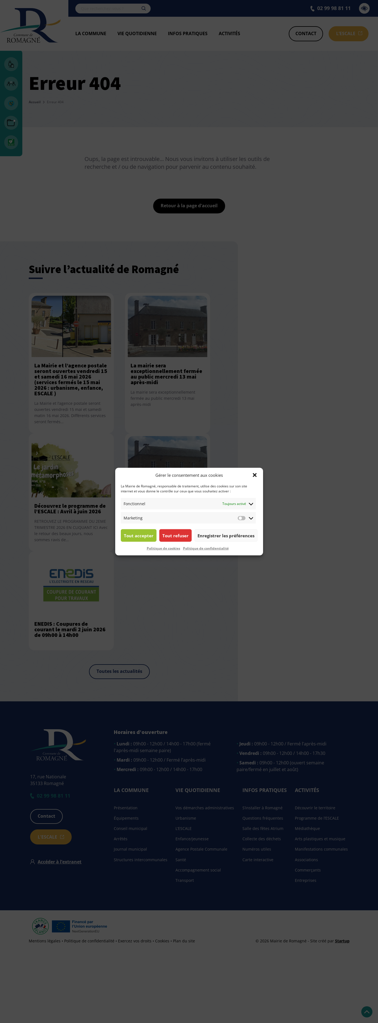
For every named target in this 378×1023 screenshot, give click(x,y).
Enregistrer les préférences (226, 535)
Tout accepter (138, 535)
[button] (254, 475)
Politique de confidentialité (206, 548)
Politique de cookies (163, 548)
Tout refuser (175, 535)
